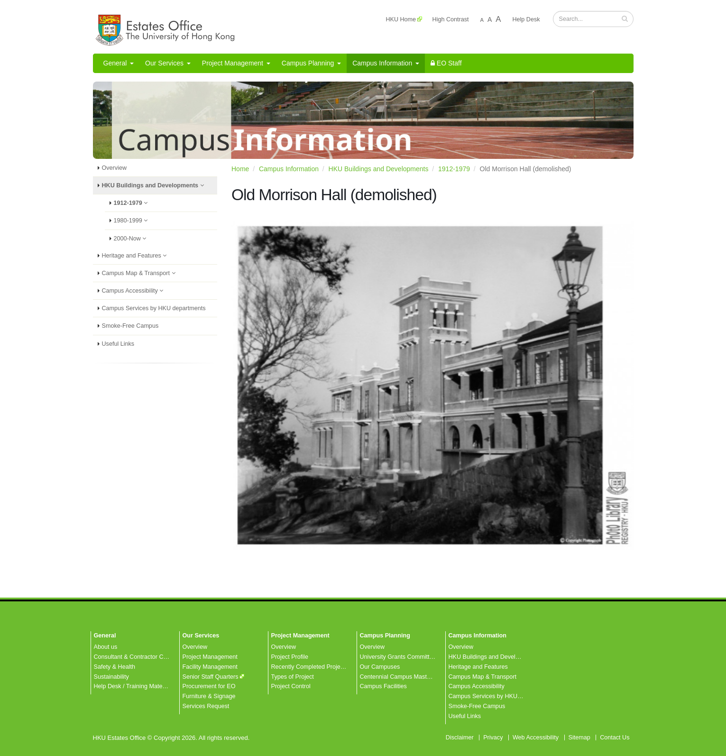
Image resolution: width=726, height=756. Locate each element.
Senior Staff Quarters (211, 676)
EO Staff (446, 63)
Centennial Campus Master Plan (403, 676)
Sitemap (579, 737)
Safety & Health (115, 667)
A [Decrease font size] (482, 20)
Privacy (493, 737)
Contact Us (614, 737)
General (118, 63)
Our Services (168, 63)
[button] (625, 18)
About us (106, 647)
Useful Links (118, 344)
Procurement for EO (209, 686)
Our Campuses (380, 667)
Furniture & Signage (209, 696)
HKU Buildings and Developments (155, 185)
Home (240, 169)
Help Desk (526, 19)
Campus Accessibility (135, 290)
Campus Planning (311, 63)
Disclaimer (460, 737)
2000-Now (133, 238)
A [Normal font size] (489, 19)
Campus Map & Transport (141, 273)
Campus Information (385, 63)
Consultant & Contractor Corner (135, 657)
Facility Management (210, 667)
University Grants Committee (398, 657)
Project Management (236, 63)
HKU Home (401, 19)
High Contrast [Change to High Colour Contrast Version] (450, 19)
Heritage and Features (137, 255)
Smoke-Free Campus (130, 326)
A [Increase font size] (498, 19)
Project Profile (289, 657)
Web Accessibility (536, 737)
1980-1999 (133, 220)
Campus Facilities (383, 686)
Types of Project (292, 676)
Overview (114, 168)
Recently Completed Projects (309, 667)
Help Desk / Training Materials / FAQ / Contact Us (159, 686)
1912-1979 (133, 203)
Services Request (206, 706)
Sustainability (111, 676)
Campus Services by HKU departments (154, 308)
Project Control (291, 686)
